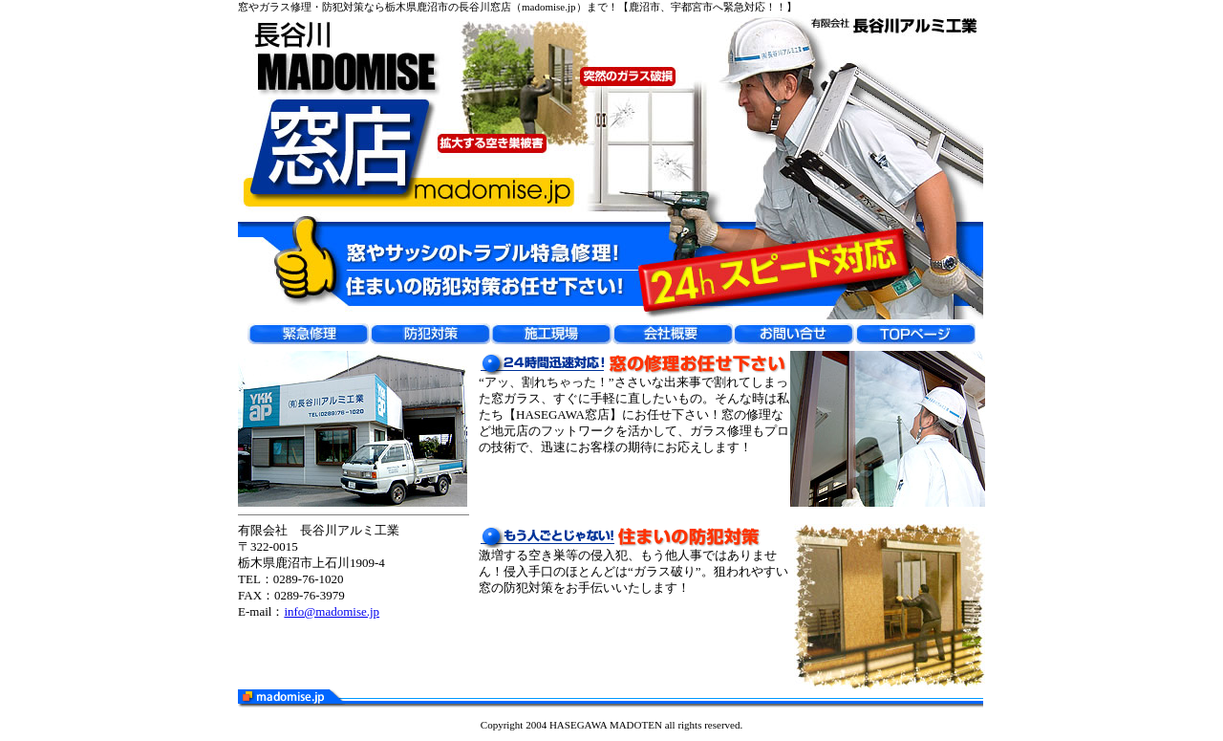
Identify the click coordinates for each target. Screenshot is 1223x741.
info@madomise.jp (331, 611)
